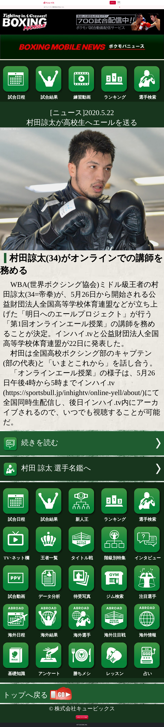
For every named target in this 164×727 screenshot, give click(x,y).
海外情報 (148, 632)
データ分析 (49, 594)
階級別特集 (115, 555)
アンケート (49, 671)
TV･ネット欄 (16, 555)
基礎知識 (16, 671)
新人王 (82, 517)
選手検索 (148, 95)
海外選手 (82, 633)
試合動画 (16, 594)
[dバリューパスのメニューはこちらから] (118, 3)
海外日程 (16, 632)
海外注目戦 (115, 632)
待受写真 (82, 594)
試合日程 (16, 95)
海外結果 (49, 632)
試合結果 (49, 95)
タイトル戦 (82, 555)
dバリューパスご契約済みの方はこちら (54, 7)
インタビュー (148, 555)
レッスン (115, 671)
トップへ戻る (37, 695)
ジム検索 (115, 594)
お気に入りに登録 (82, 717)
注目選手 (148, 594)
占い (148, 671)
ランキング (115, 95)
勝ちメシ (82, 671)
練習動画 (82, 95)
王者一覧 (49, 555)
